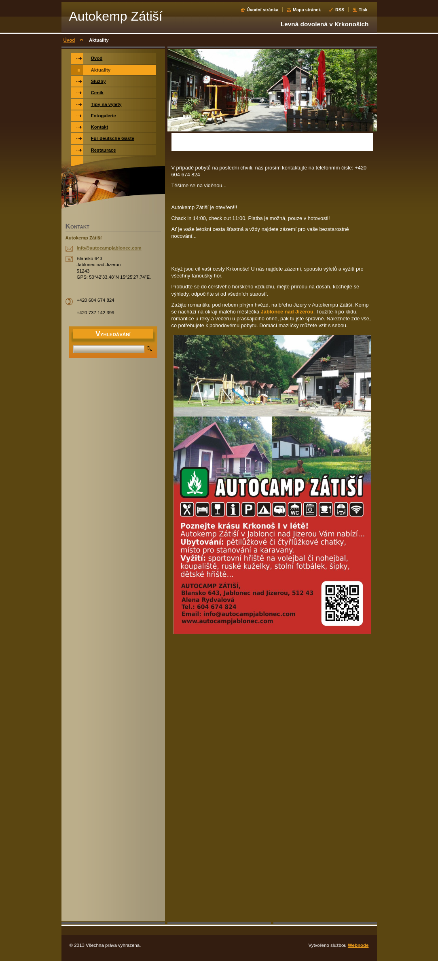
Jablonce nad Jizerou (287, 312)
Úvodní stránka (263, 9)
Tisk (363, 9)
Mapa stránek (307, 9)
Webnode (358, 945)
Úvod (69, 40)
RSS (339, 9)
